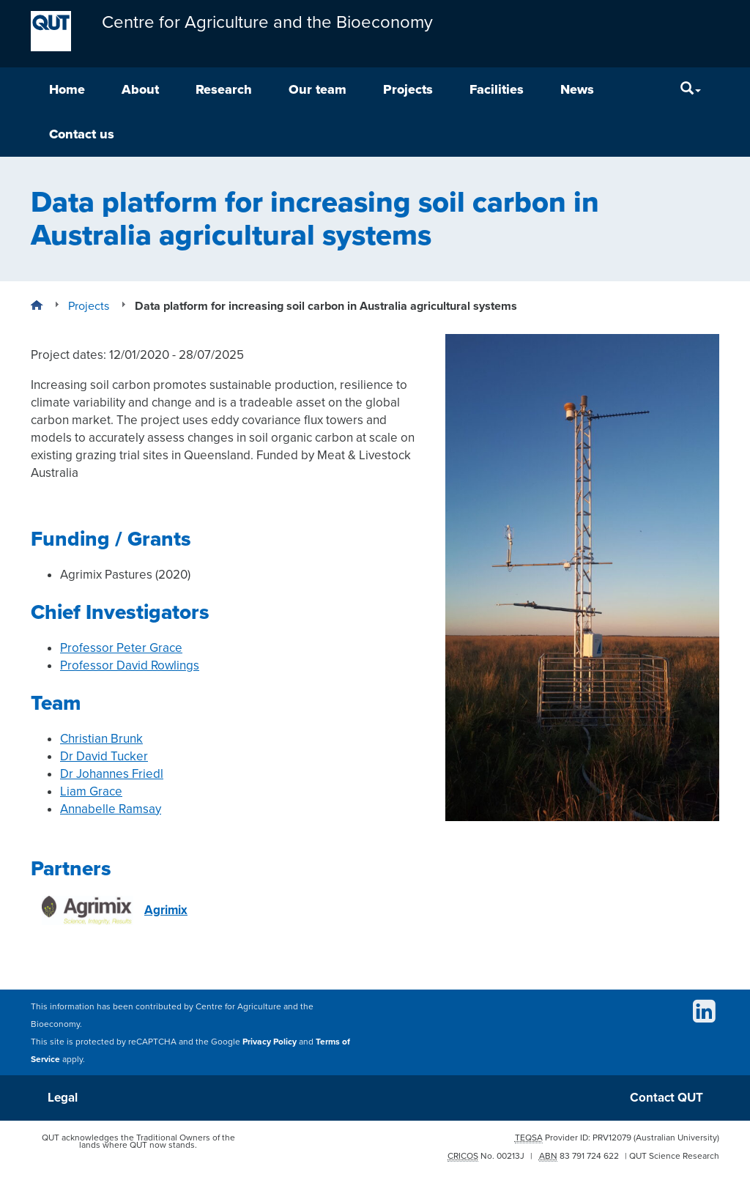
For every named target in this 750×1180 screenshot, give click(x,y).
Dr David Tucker (104, 756)
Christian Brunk (101, 738)
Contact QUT (666, 1097)
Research (224, 89)
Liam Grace (91, 791)
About (140, 89)
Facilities (496, 89)
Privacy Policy (269, 1041)
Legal (63, 1097)
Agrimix (115, 910)
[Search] (690, 89)
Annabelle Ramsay (110, 809)
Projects (408, 89)
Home (67, 89)
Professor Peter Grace (121, 648)
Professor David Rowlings (129, 665)
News (577, 89)
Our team (317, 89)
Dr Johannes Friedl (111, 774)
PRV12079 (612, 1137)
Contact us (81, 134)
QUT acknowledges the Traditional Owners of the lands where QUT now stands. (138, 1141)
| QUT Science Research (672, 1156)
